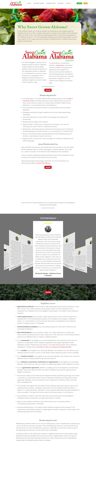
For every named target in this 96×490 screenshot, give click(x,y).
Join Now (79, 3)
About (29, 3)
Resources (61, 3)
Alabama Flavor (50, 3)
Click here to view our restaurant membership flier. (54, 347)
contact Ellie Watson (43, 163)
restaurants (60, 65)
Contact (68, 3)
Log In (85, 3)
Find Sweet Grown (38, 3)
